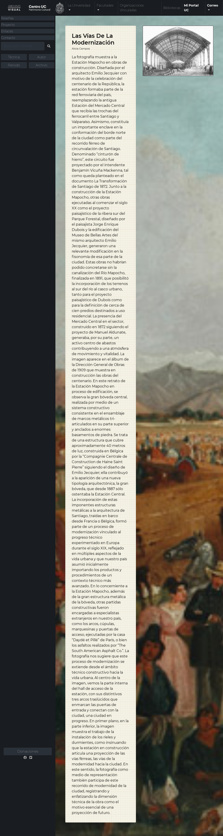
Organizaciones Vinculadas (132, 7)
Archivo (41, 65)
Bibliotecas (171, 8)
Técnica (14, 57)
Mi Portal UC (191, 7)
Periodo (14, 65)
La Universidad (79, 5)
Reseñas (7, 18)
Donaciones (27, 751)
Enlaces (7, 31)
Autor (41, 57)
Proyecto (8, 25)
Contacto (8, 38)
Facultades (105, 5)
